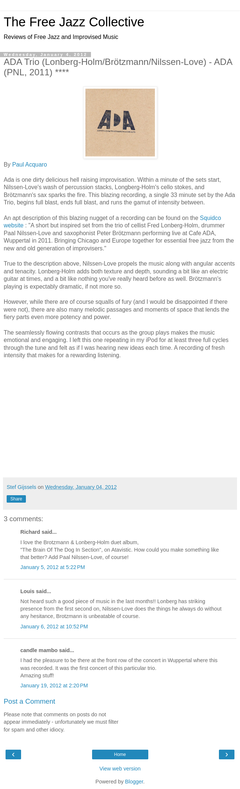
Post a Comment (29, 701)
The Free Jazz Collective (74, 22)
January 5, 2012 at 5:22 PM (52, 567)
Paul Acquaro (29, 164)
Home (120, 754)
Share (16, 499)
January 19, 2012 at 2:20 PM (54, 685)
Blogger (134, 782)
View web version (120, 769)
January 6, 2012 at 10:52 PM (54, 626)
